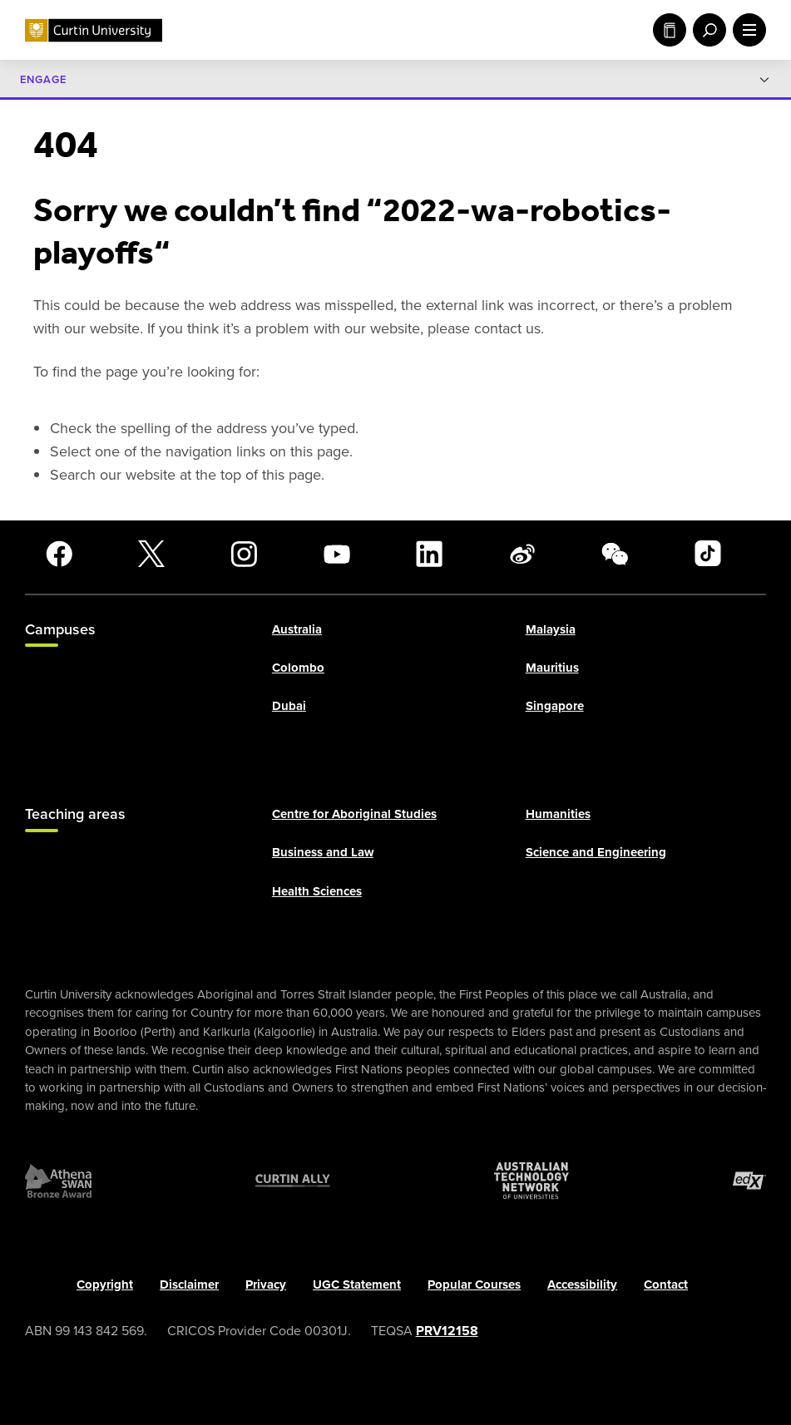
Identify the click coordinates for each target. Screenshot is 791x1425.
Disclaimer (189, 1284)
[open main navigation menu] (746, 30)
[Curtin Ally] (292, 1180)
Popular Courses (474, 1284)
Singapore (555, 706)
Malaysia (551, 628)
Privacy (265, 1284)
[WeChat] (614, 553)
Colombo (298, 667)
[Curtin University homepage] (93, 30)
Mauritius (552, 667)
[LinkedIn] (429, 553)
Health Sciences (317, 891)
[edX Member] (749, 1180)
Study (669, 30)
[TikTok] (708, 553)
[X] (151, 553)
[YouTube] (337, 553)
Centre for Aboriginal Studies (354, 814)
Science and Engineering (596, 852)
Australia (297, 628)
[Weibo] (522, 553)
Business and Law (322, 852)
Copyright (105, 1284)
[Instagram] (243, 553)
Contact (666, 1284)
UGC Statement (357, 1284)
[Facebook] (59, 553)
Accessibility (582, 1284)
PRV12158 (447, 1329)
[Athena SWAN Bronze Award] (58, 1180)
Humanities (558, 814)
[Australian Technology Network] (531, 1180)
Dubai (289, 706)
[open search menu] (706, 30)
